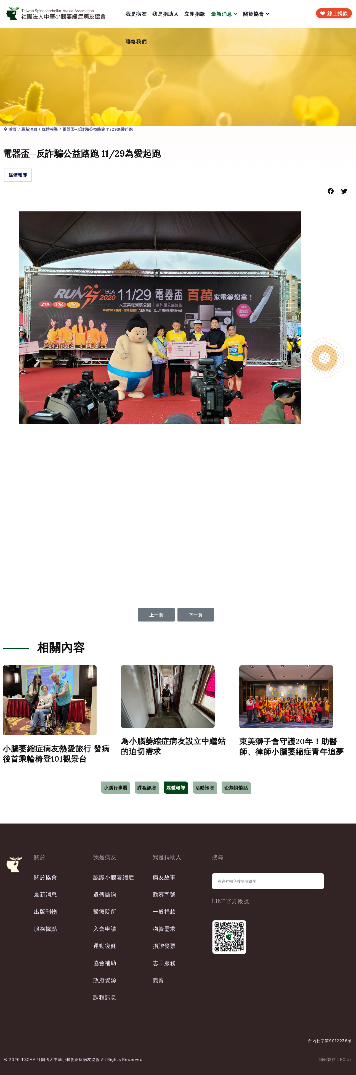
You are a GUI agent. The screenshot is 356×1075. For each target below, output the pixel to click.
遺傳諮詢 (105, 894)
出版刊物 (45, 911)
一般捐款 (164, 911)
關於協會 (253, 14)
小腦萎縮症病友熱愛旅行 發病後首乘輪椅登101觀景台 (56, 754)
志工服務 (164, 962)
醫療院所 (105, 911)
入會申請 (105, 928)
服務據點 (45, 928)
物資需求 (164, 928)
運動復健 (105, 945)
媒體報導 (18, 175)
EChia (346, 1059)
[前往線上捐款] (334, 13)
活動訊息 (204, 788)
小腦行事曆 (115, 788)
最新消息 (221, 14)
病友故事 (164, 877)
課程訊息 (146, 788)
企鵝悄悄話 (236, 788)
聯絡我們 (136, 41)
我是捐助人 (165, 14)
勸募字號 (164, 894)
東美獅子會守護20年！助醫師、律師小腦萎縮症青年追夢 (291, 746)
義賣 (158, 980)
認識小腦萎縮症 (113, 877)
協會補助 (105, 962)
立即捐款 (195, 14)
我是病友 (136, 14)
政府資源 (105, 980)
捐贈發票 (164, 945)
